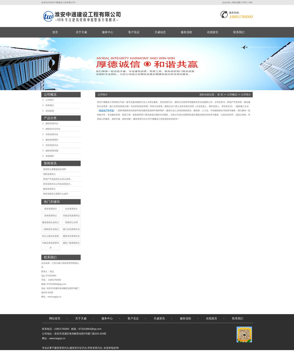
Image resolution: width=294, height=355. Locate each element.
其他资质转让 (50, 215)
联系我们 (238, 32)
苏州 (123, 352)
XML (250, 2)
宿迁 (76, 352)
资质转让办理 (71, 222)
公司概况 (232, 94)
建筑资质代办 (52, 123)
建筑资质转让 (49, 189)
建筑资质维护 (52, 140)
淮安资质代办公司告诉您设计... (57, 184)
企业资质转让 (71, 208)
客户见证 (133, 32)
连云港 (105, 352)
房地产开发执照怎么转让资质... (57, 179)
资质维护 (50, 156)
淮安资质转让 (50, 208)
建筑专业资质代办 (71, 236)
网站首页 (54, 318)
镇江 (112, 352)
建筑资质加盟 (52, 150)
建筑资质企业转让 (50, 222)
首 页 (220, 94)
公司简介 (50, 100)
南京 (98, 352)
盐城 (81, 352)
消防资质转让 (49, 174)
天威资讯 (159, 318)
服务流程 (186, 32)
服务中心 (107, 32)
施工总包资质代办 (71, 229)
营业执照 (50, 111)
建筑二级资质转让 (71, 243)
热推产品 (47, 352)
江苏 (70, 352)
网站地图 (236, 2)
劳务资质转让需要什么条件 (55, 194)
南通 (87, 352)
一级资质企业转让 (50, 229)
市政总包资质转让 (71, 215)
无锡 (117, 352)
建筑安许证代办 (53, 129)
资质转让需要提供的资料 (54, 169)
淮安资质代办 (52, 145)
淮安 (92, 352)
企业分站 (226, 2)
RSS (244, 2)
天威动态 (160, 32)
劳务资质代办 (52, 134)
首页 (55, 32)
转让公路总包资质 (50, 236)
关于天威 (81, 32)
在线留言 (212, 32)
